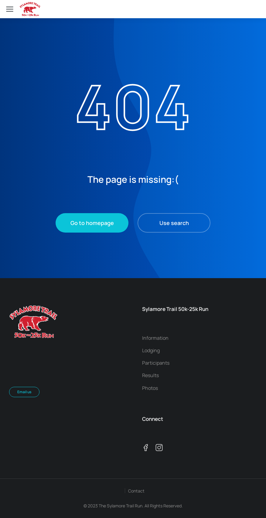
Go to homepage (92, 223)
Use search (174, 223)
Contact (136, 491)
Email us (24, 391)
